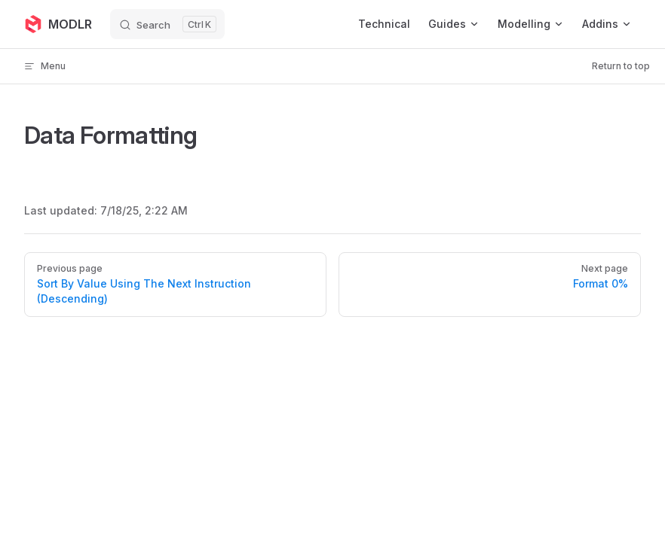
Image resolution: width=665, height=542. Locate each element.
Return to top (621, 66)
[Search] (167, 24)
